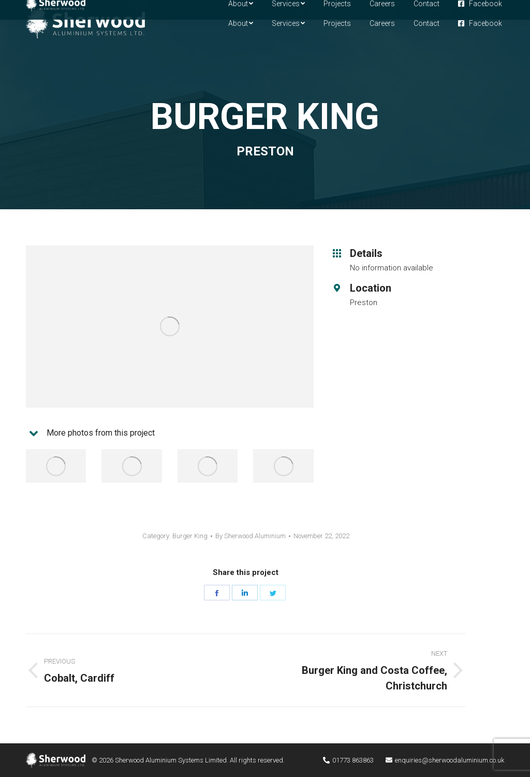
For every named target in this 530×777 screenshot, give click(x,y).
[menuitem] (240, 23)
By (250, 536)
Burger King (190, 536)
